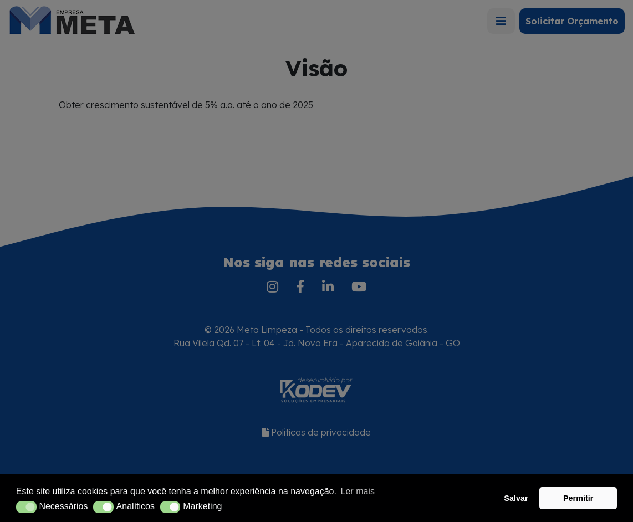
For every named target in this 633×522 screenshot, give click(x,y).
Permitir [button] (578, 498)
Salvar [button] (516, 498)
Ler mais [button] (358, 491)
